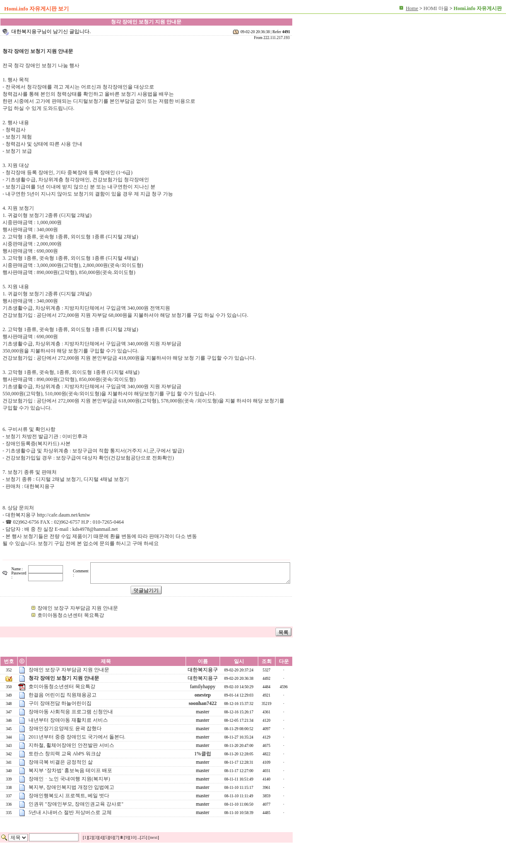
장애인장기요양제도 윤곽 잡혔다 (65, 728)
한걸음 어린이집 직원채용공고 (63, 695)
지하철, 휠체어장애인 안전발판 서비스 (71, 745)
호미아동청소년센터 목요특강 (70, 615)
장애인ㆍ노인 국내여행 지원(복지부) (69, 779)
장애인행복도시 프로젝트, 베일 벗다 (69, 796)
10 (133, 837)
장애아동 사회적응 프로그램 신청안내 (71, 712)
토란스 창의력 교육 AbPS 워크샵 (65, 754)
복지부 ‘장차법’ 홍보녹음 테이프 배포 (70, 770)
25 (143, 837)
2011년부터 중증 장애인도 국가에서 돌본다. (77, 737)
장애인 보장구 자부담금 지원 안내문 (77, 608)
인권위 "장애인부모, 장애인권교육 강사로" (76, 804)
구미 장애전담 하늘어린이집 (60, 703)
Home (412, 8)
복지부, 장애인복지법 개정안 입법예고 (71, 787)
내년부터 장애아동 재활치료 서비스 (68, 720)
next (153, 837)
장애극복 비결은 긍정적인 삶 (61, 762)
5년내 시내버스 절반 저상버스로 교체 (70, 812)
